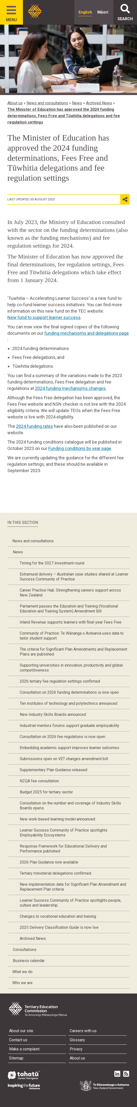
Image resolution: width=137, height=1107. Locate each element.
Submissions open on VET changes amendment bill (64, 758)
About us (15, 103)
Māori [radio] (102, 12)
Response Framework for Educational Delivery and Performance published (63, 848)
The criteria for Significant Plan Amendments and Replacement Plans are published (73, 652)
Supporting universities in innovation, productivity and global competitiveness (71, 668)
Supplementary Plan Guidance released (53, 770)
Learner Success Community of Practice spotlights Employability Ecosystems (63, 832)
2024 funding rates (34, 426)
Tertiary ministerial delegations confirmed (55, 873)
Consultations (24, 949)
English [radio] (85, 12)
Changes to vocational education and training (58, 916)
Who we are (22, 982)
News (77, 103)
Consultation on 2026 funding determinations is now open (69, 692)
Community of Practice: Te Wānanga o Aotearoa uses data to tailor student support (72, 636)
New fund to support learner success (44, 317)
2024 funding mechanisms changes (70, 388)
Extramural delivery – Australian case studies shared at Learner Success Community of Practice (74, 576)
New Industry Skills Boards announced (53, 714)
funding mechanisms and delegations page (86, 333)
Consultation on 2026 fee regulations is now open (62, 736)
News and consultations (47, 103)
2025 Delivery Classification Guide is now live (59, 927)
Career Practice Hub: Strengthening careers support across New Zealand (70, 592)
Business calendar (29, 960)
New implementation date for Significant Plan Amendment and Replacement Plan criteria (73, 887)
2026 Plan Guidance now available (49, 862)
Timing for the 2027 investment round (52, 563)
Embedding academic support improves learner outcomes (69, 747)
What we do (22, 971)
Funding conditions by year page (79, 448)
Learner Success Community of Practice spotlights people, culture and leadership (70, 903)
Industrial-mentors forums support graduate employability (69, 725)
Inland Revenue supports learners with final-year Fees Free (70, 622)
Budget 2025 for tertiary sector (46, 792)
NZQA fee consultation (39, 781)
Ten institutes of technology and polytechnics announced (68, 703)
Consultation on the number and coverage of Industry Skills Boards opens (70, 805)
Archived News (99, 103)
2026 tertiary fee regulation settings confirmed (60, 681)
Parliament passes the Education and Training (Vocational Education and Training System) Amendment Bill (69, 608)
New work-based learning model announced (57, 819)
